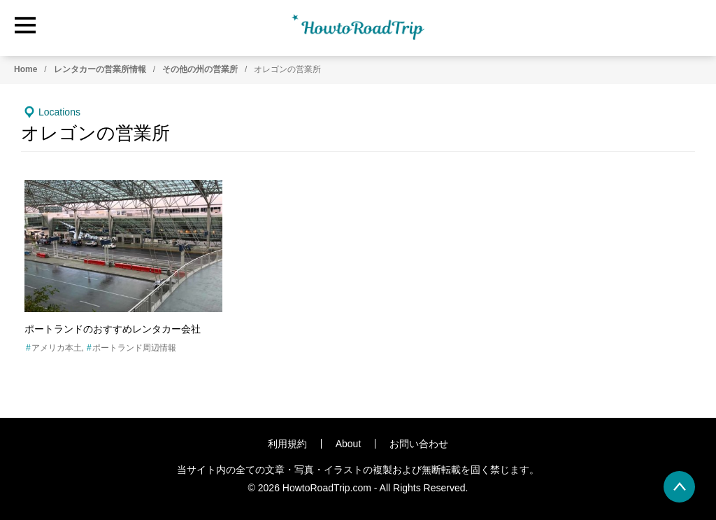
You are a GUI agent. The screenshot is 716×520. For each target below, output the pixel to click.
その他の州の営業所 (200, 69)
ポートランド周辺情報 (134, 348)
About (348, 443)
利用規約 (287, 443)
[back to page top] (679, 487)
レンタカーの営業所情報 (100, 69)
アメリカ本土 (56, 348)
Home (25, 69)
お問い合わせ (418, 443)
